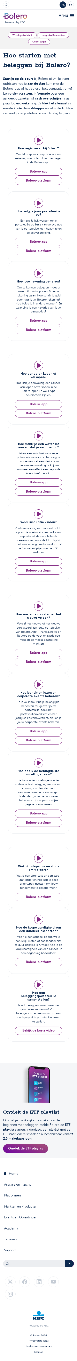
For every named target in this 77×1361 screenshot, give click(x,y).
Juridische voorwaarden (38, 1346)
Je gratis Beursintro (53, 35)
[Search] (34, 1263)
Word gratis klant (22, 35)
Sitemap (38, 1352)
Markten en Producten (20, 1206)
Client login (39, 41)
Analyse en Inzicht (17, 1184)
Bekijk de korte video (38, 1030)
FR (70, 4)
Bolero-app (38, 171)
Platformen (12, 1195)
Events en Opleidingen (20, 1217)
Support (10, 1250)
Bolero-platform (38, 180)
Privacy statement (38, 1340)
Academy (11, 1228)
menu (66, 16)
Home (11, 1174)
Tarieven (10, 1239)
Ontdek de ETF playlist (25, 1148)
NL (62, 4)
